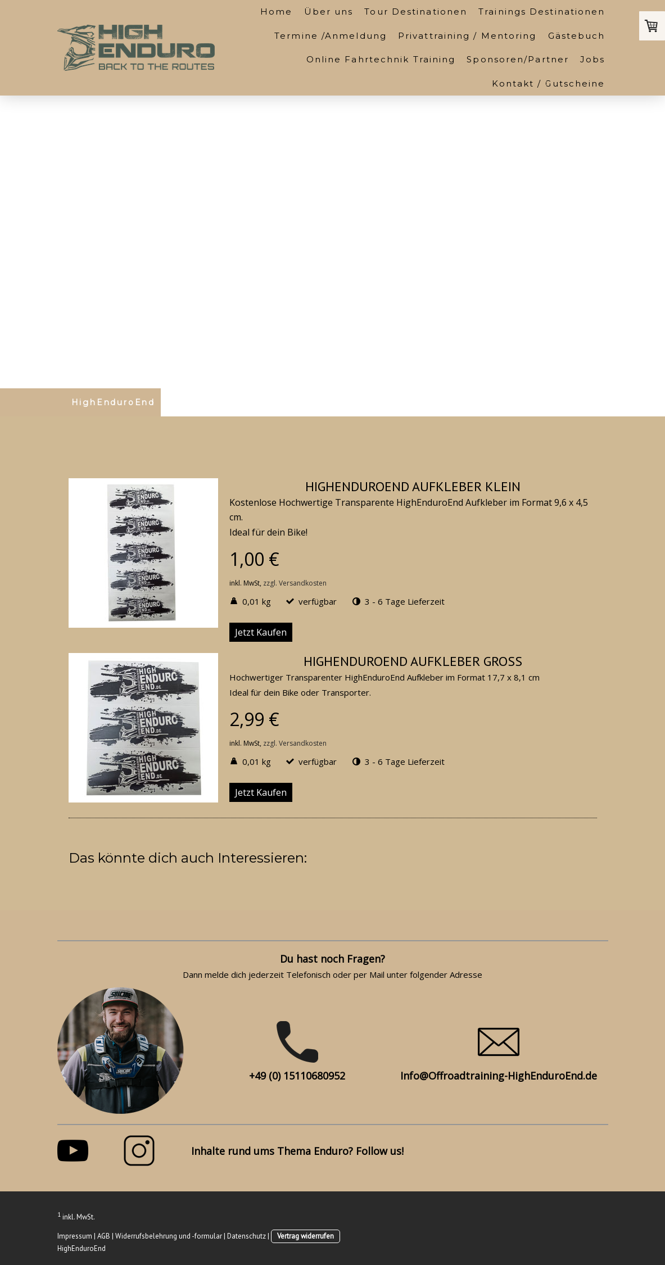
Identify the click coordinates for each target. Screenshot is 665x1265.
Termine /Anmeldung (330, 35)
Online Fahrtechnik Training (381, 59)
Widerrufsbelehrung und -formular (168, 1236)
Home (276, 11)
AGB (103, 1236)
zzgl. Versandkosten (295, 583)
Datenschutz (246, 1236)
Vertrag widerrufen (305, 1236)
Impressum (74, 1236)
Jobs (592, 59)
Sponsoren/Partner (518, 59)
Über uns (329, 11)
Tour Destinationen (415, 11)
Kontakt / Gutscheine (548, 83)
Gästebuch (576, 35)
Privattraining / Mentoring (467, 35)
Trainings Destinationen (541, 11)
